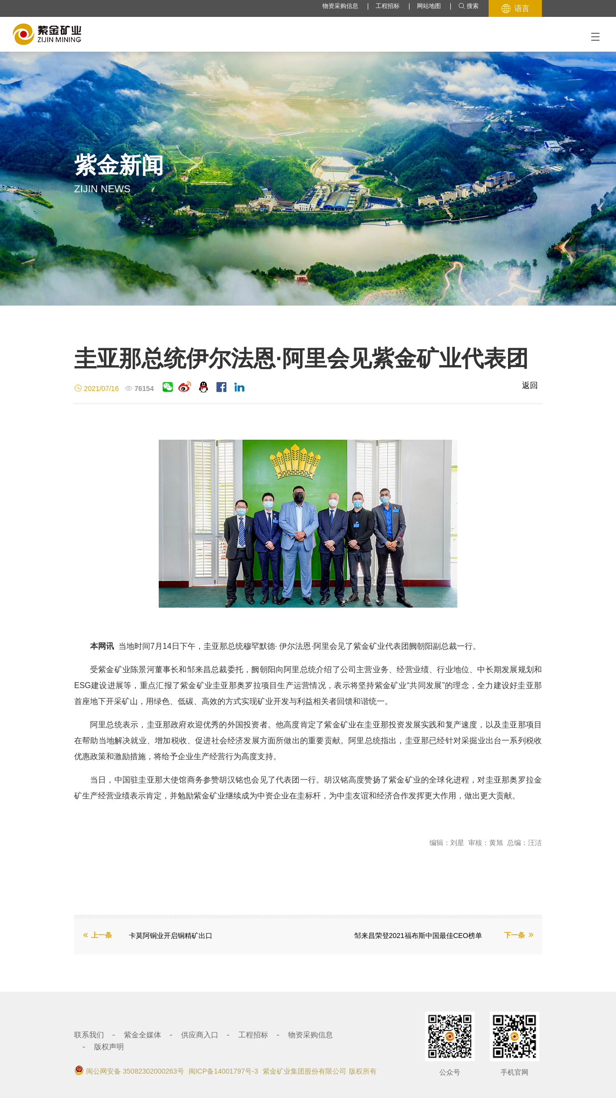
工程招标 (388, 5)
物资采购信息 (340, 5)
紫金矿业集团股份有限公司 (304, 1071)
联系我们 (89, 1034)
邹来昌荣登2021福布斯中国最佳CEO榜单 (418, 936)
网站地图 (429, 5)
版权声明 (109, 1046)
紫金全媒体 (142, 1034)
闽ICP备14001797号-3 (223, 1071)
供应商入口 (199, 1034)
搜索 (468, 6)
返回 (530, 385)
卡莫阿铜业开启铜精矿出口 (170, 936)
